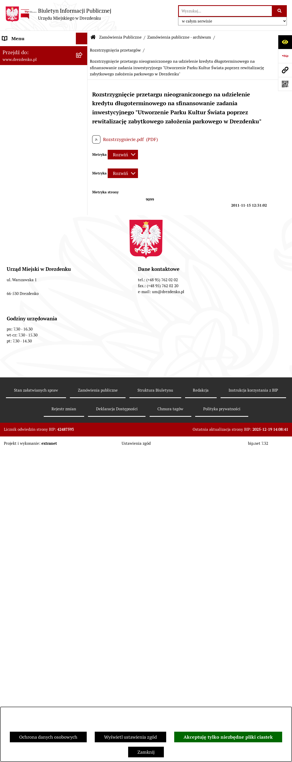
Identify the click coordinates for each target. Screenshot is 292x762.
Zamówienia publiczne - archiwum (179, 37)
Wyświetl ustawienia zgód (130, 737)
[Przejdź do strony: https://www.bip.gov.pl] (285, 56)
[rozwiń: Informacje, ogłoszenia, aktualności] (83, 80)
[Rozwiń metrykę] (123, 154)
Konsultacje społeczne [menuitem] (25, 69)
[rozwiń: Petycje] (83, 440)
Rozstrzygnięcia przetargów (115, 50)
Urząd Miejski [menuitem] (16, 104)
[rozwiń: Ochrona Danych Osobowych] (83, 475)
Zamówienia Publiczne (120, 37)
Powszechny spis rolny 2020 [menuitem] (31, 463)
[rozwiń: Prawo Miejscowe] (83, 127)
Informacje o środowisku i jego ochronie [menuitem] (33, 378)
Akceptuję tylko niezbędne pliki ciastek (228, 737)
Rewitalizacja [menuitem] (15, 363)
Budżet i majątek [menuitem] (19, 139)
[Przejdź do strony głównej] (58, 14)
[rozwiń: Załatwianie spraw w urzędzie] (83, 92)
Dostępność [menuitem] (14, 487)
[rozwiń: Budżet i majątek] (83, 139)
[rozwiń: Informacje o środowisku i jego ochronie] (83, 375)
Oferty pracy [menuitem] (15, 393)
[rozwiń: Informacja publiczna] (83, 510)
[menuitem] (43, 222)
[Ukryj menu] (81, 38)
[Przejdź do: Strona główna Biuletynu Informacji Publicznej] (93, 37)
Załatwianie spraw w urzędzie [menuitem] (32, 92)
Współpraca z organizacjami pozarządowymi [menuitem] (31, 188)
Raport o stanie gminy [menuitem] (25, 150)
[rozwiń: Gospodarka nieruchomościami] (83, 340)
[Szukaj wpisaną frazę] (280, 11)
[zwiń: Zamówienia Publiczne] (83, 204)
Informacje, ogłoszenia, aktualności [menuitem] (38, 80)
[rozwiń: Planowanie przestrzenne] (83, 351)
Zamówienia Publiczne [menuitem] (25, 204)
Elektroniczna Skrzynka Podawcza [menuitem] (37, 417)
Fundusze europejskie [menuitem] (24, 328)
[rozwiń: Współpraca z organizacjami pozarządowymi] (83, 185)
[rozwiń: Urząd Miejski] (83, 104)
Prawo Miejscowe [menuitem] (20, 127)
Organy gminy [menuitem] (16, 115)
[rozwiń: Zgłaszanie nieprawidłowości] (83, 498)
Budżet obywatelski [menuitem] (22, 162)
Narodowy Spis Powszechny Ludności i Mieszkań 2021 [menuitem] (31, 53)
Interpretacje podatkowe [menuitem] (27, 174)
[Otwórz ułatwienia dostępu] (285, 42)
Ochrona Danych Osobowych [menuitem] (32, 475)
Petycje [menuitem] (9, 440)
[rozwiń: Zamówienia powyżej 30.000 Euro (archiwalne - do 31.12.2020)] (83, 263)
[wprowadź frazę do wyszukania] (225, 11)
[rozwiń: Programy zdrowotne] (83, 452)
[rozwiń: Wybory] (83, 405)
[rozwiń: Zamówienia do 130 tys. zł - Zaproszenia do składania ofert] (83, 241)
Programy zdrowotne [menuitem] (24, 452)
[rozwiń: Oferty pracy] (83, 393)
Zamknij (146, 752)
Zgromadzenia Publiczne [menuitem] (27, 428)
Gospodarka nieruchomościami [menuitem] (34, 340)
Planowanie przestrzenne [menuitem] (28, 351)
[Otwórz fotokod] (285, 84)
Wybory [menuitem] (10, 405)
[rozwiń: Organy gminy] (83, 115)
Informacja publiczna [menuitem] (24, 510)
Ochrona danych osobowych (48, 737)
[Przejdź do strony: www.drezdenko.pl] (285, 70)
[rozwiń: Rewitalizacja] (83, 363)
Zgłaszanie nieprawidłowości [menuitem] (32, 498)
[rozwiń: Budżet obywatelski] (83, 162)
